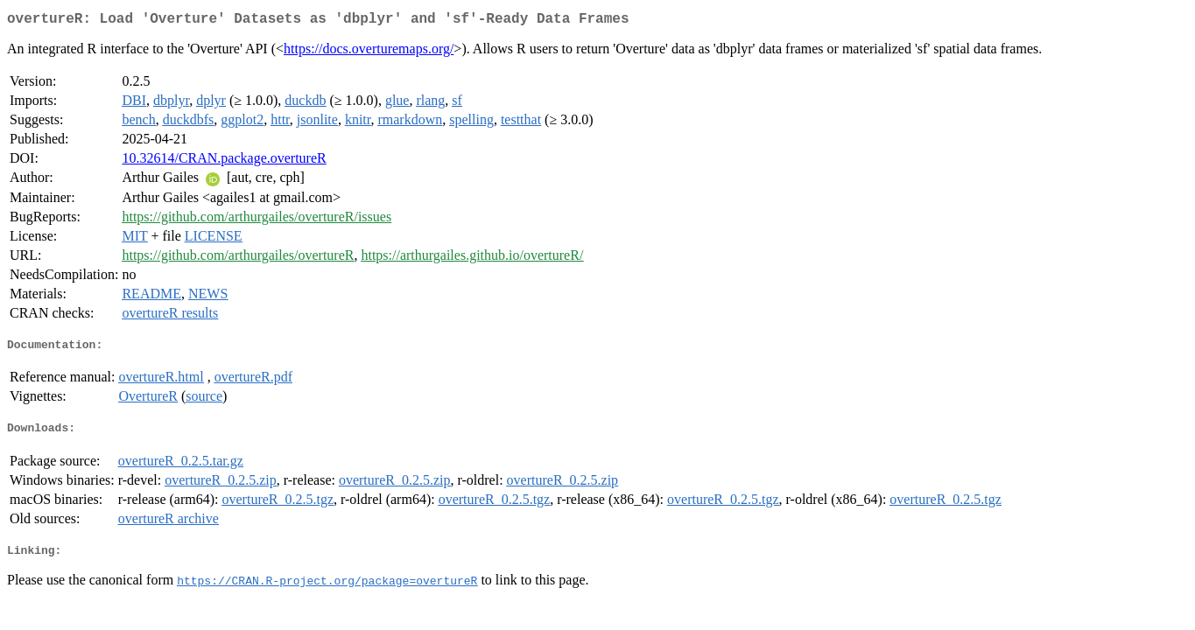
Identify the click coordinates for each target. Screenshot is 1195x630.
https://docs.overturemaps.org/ (368, 52)
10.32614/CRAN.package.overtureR (224, 161)
